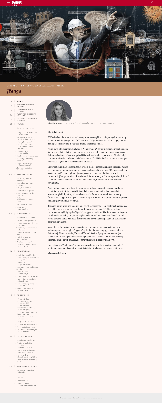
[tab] (25, 101)
